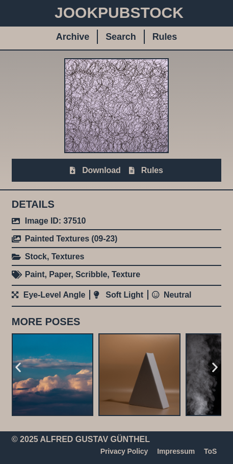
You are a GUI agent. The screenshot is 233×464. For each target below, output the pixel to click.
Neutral (177, 294)
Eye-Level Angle (54, 294)
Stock (36, 256)
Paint (35, 274)
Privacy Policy (124, 451)
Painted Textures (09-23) (71, 238)
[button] (18, 367)
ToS (210, 451)
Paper (60, 274)
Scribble (91, 274)
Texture (126, 274)
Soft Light (124, 294)
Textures (68, 256)
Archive (72, 37)
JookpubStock (119, 12)
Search (121, 37)
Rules (164, 37)
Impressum (176, 451)
